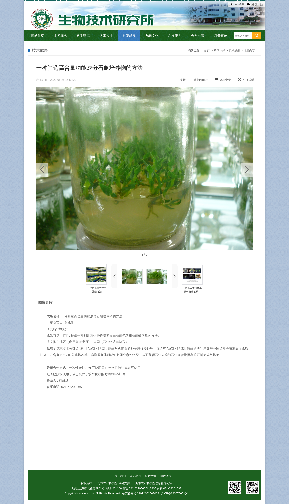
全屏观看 (246, 79)
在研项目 (135, 476)
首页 (207, 50)
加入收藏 (239, 4)
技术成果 (234, 50)
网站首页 (37, 35)
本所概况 (60, 35)
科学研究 (83, 35)
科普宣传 (220, 35)
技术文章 (150, 476)
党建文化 (152, 35)
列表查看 (225, 79)
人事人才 (106, 35)
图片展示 (165, 476)
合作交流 (197, 35)
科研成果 (129, 35)
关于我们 (120, 476)
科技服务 (174, 35)
